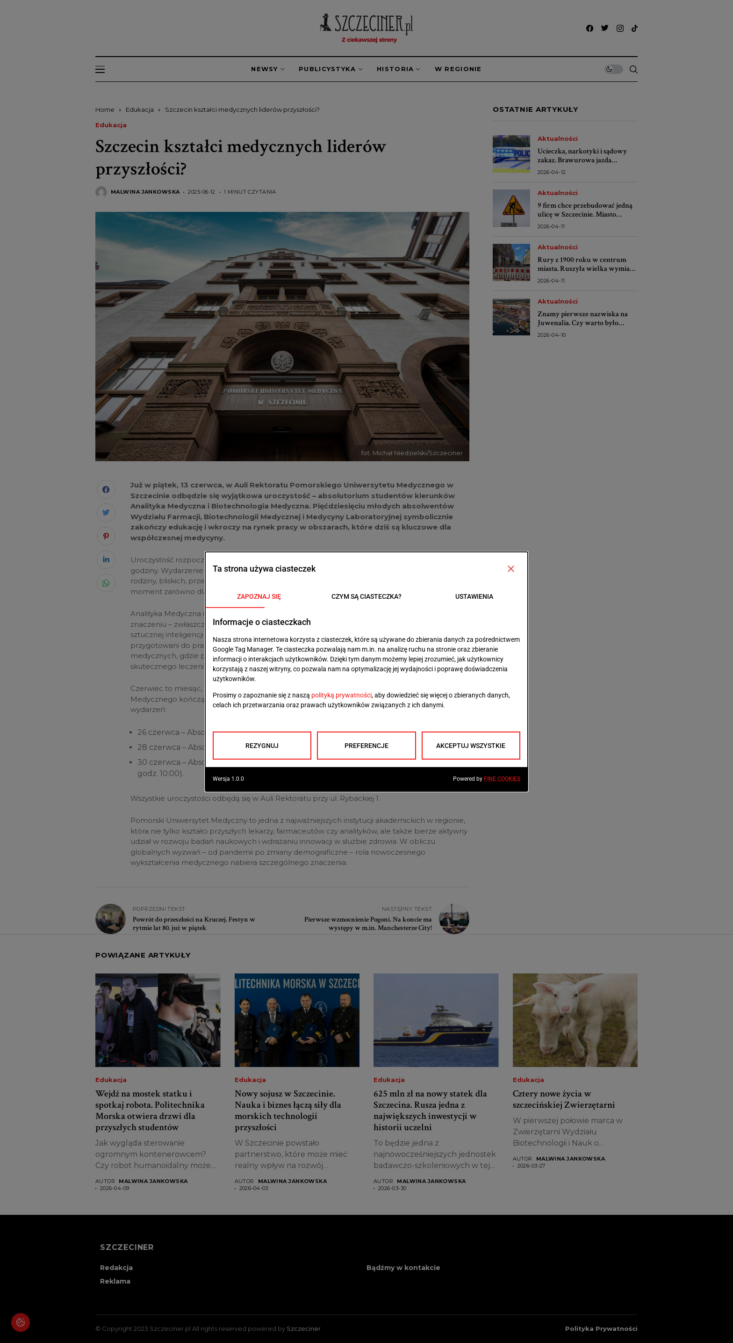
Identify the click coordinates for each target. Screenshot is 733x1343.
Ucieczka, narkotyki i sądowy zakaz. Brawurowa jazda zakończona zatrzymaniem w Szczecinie (582, 164)
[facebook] (589, 28)
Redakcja (116, 1267)
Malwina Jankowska (145, 192)
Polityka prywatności (601, 1328)
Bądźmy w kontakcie (403, 1267)
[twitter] (605, 28)
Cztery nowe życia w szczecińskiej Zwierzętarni (564, 1099)
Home (105, 109)
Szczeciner (304, 1328)
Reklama (115, 1281)
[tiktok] (635, 28)
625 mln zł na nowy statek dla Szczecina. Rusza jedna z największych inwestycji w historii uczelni (430, 1110)
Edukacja (140, 109)
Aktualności (558, 138)
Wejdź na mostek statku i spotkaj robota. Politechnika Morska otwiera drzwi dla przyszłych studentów (150, 1110)
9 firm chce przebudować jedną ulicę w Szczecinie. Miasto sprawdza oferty (585, 214)
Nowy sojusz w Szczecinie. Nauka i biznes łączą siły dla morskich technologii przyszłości (288, 1110)
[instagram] (620, 28)
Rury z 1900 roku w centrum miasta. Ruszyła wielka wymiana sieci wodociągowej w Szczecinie (587, 269)
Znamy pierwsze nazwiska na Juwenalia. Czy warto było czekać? (583, 323)
